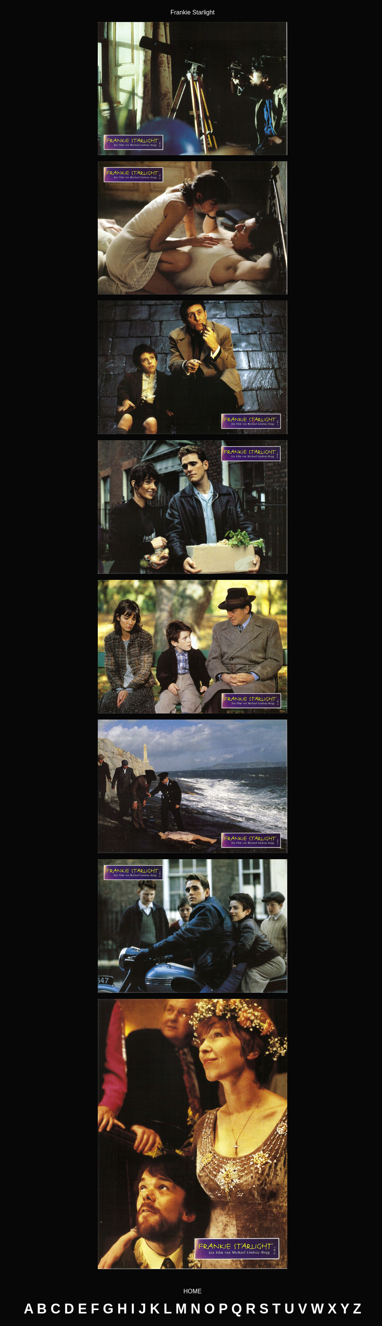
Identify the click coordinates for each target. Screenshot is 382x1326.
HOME (192, 1291)
